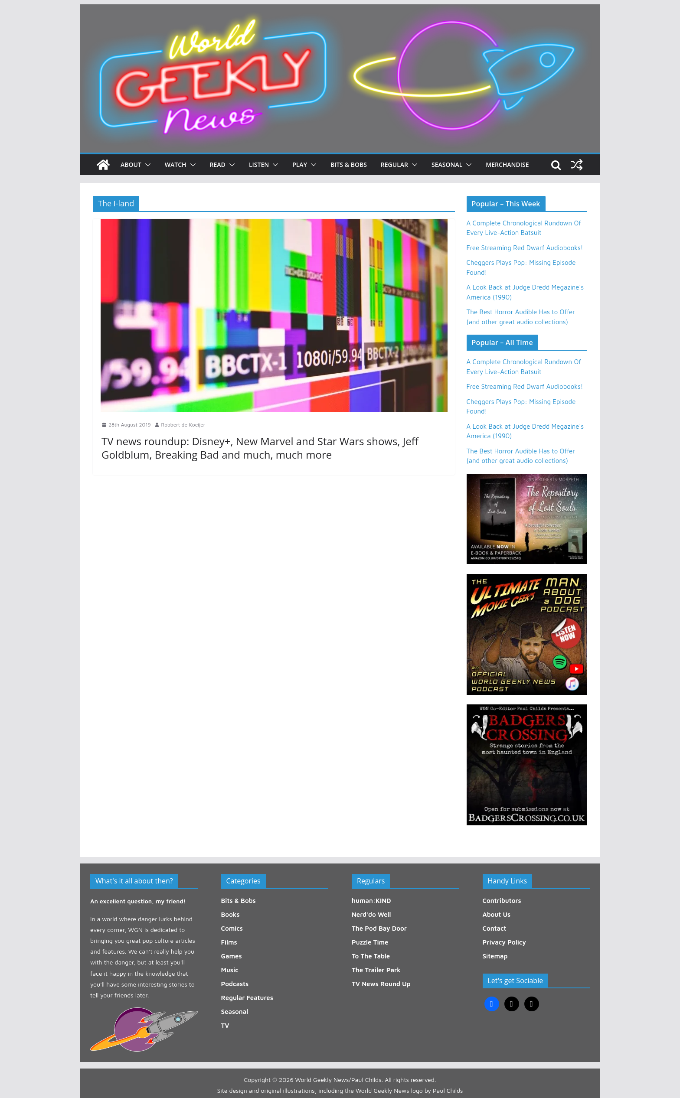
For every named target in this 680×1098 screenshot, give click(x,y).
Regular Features (247, 997)
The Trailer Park (376, 970)
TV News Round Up (381, 983)
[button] (146, 165)
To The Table (371, 956)
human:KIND (371, 900)
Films (229, 942)
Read (218, 164)
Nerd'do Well (371, 914)
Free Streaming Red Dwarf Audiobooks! (525, 247)
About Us (497, 914)
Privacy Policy (504, 942)
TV (225, 1025)
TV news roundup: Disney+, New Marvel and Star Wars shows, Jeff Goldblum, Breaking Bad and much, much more (259, 448)
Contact (495, 928)
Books (230, 914)
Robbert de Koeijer (183, 424)
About (131, 164)
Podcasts (235, 983)
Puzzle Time (370, 942)
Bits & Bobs (348, 164)
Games (231, 956)
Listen (259, 164)
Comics (232, 928)
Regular (394, 164)
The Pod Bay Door (379, 928)
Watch (175, 164)
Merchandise (507, 164)
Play (299, 164)
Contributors (502, 900)
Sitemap (495, 956)
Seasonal (447, 164)
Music (230, 970)
